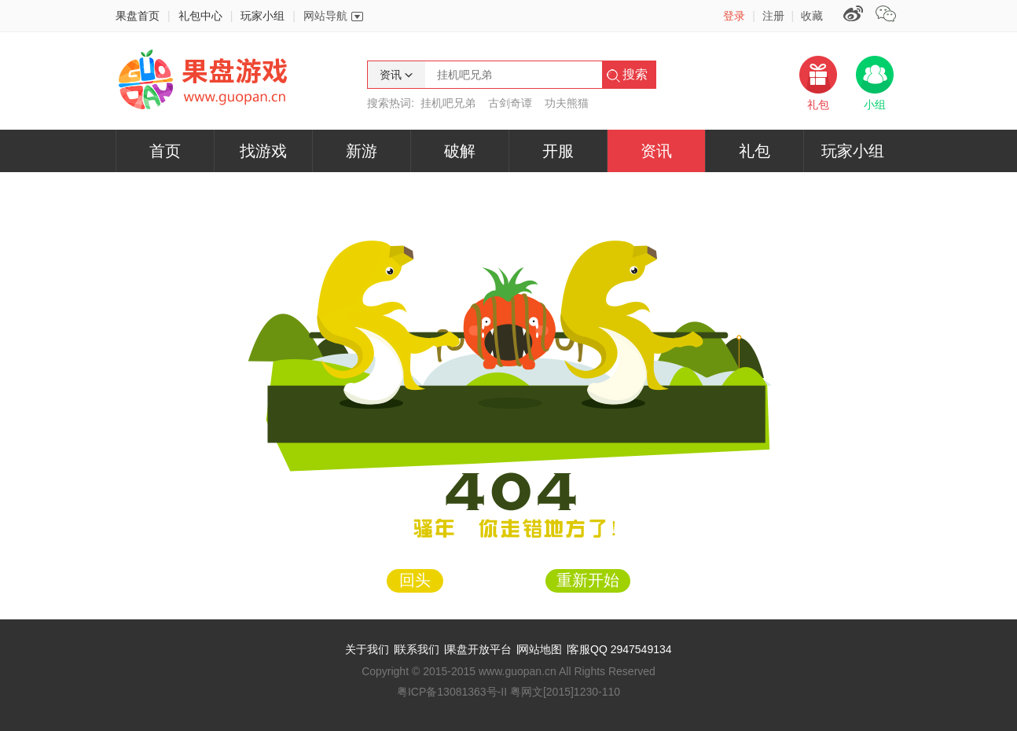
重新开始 (587, 580)
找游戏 (263, 151)
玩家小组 (262, 15)
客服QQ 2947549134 (620, 649)
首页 (165, 151)
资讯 (656, 151)
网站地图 (540, 649)
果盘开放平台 (479, 649)
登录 (734, 15)
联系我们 (417, 649)
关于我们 (367, 649)
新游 (361, 151)
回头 (415, 580)
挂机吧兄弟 (447, 103)
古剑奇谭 (510, 103)
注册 (773, 15)
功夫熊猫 (567, 103)
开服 (558, 151)
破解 (459, 151)
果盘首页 (138, 15)
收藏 (812, 15)
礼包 (754, 151)
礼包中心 (200, 15)
